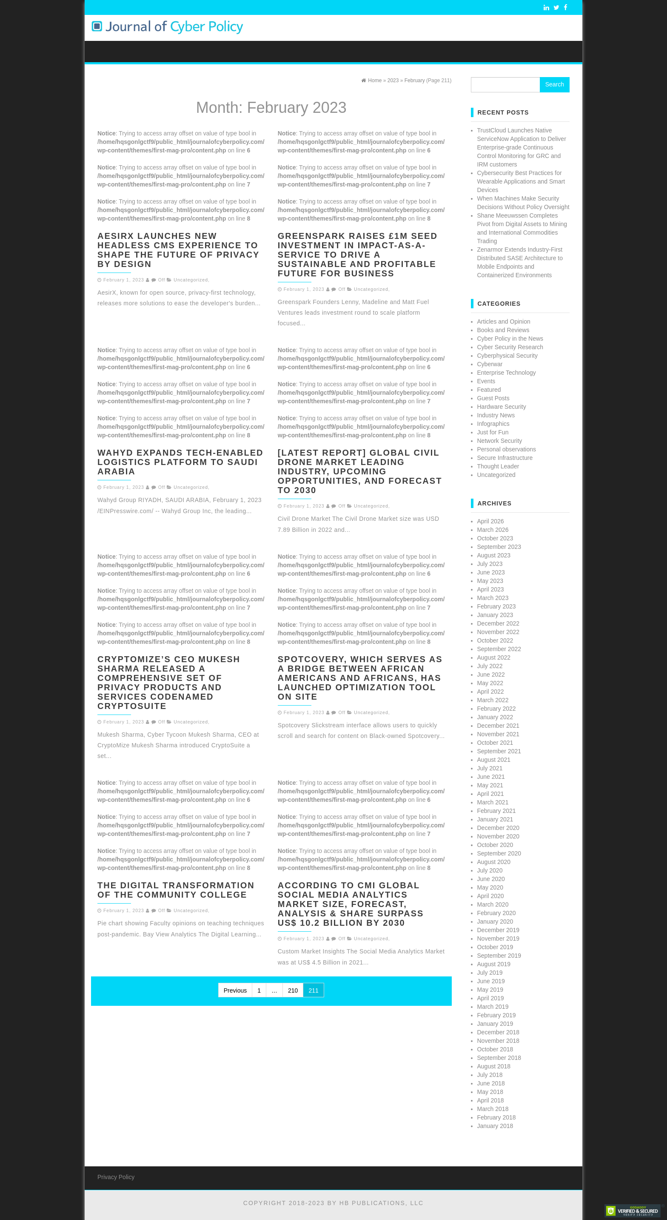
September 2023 (499, 546)
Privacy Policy (115, 1177)
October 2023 (495, 538)
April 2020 (490, 896)
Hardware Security (501, 406)
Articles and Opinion (503, 321)
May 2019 (490, 989)
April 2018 (490, 1100)
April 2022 (490, 691)
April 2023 (490, 589)
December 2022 (498, 623)
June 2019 (491, 981)
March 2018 (493, 1108)
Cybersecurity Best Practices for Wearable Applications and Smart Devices (521, 181)
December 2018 (498, 1032)
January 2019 (495, 1023)
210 (293, 990)
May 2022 (490, 683)
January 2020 (495, 921)
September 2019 (499, 955)
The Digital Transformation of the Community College (176, 890)
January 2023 (495, 614)
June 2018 (491, 1083)
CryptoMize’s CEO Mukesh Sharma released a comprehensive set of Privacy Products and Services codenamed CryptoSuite (168, 682)
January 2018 (495, 1125)
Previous (235, 990)
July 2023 (490, 563)
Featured (489, 389)
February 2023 (496, 606)
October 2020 (495, 844)
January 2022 (495, 717)
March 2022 (493, 700)
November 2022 (498, 632)
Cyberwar (490, 364)
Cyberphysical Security (507, 355)
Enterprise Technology (506, 372)
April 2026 (490, 521)
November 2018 (498, 1040)
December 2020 (498, 827)
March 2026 (493, 529)
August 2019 (494, 964)
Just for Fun (493, 432)
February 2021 (496, 810)
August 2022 (494, 657)
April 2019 (490, 998)
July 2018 (490, 1074)
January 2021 (495, 819)
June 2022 (491, 674)
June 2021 (491, 776)
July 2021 (490, 768)
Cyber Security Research (510, 347)
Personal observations (506, 449)
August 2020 (494, 861)
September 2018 (499, 1057)
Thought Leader (498, 466)
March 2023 (493, 597)
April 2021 (490, 793)
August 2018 (494, 1066)
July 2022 (490, 666)
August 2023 (494, 555)
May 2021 (490, 785)
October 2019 (495, 947)
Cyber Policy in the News (510, 338)
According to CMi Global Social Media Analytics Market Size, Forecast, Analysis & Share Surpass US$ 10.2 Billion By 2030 (351, 904)
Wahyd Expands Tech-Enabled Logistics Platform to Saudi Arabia (180, 462)
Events (486, 381)
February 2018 (496, 1117)
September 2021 (499, 751)
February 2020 (496, 913)
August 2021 (494, 759)
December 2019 (498, 930)
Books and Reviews (503, 330)
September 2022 (499, 649)
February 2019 (496, 1015)
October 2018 (495, 1049)
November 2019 (498, 938)
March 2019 (493, 1006)
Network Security (499, 440)
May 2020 (490, 887)
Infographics (493, 423)
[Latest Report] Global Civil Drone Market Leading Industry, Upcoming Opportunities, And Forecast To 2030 (360, 471)
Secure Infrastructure (505, 457)
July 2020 (490, 870)
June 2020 (491, 879)
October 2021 (495, 742)
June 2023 (491, 572)
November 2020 (498, 836)
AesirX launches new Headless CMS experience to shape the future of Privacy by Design (178, 250)
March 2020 (493, 904)
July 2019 (490, 972)
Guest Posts (493, 398)
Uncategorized (191, 279)
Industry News (496, 415)
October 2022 (495, 640)
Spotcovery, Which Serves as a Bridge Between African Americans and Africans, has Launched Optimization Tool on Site (360, 677)
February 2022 (496, 708)
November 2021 (498, 734)
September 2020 (499, 853)
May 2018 (490, 1091)
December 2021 (498, 725)
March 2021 (493, 802)
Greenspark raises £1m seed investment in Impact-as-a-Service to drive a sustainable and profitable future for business (358, 254)
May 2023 (490, 580)
